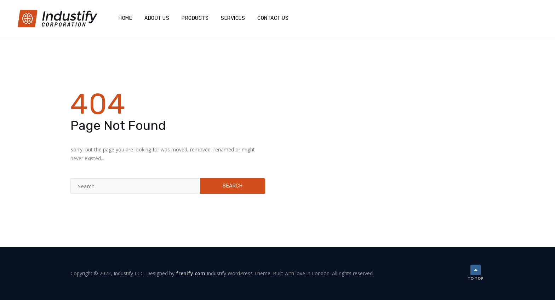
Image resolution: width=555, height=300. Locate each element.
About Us (156, 18)
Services (233, 18)
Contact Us (272, 18)
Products (195, 18)
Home (125, 18)
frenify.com (190, 273)
